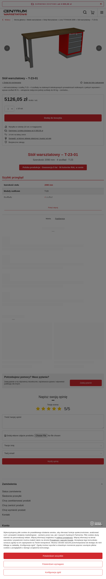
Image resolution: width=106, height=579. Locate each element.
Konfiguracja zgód (53, 572)
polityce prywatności (64, 537)
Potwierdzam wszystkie (53, 556)
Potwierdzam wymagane (53, 564)
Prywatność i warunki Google (61, 540)
